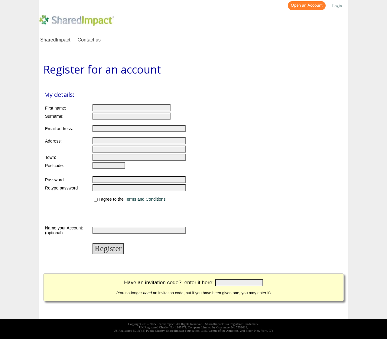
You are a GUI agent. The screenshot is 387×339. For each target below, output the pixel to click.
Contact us (89, 39)
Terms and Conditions (145, 199)
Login (337, 5)
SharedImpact (55, 39)
